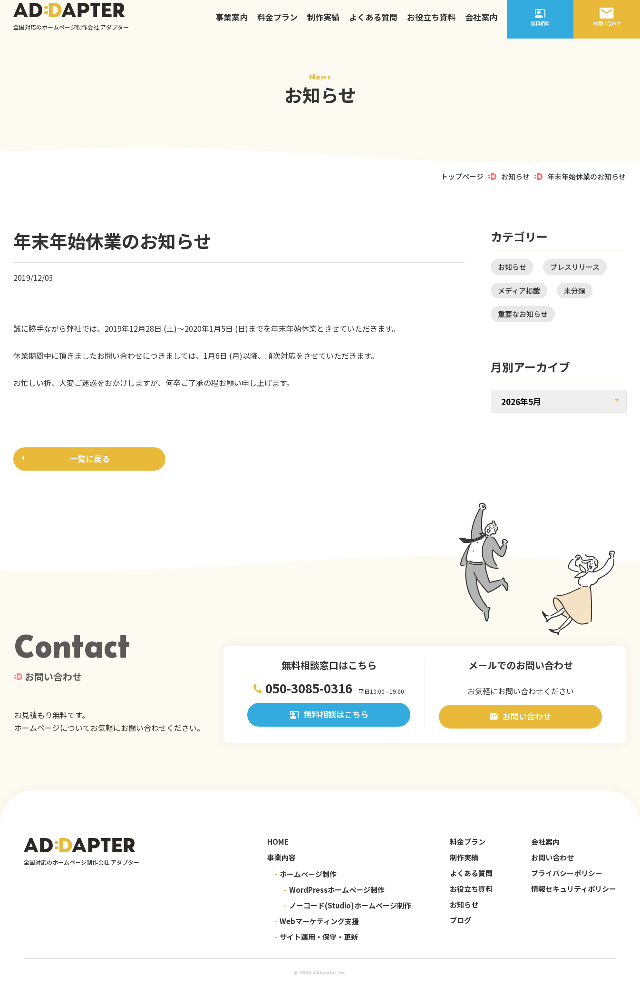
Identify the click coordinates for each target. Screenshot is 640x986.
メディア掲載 (519, 291)
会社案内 (481, 21)
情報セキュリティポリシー (573, 888)
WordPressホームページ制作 (334, 889)
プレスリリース (575, 267)
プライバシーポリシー (566, 873)
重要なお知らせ (523, 314)
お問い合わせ (520, 716)
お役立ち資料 (431, 21)
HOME (278, 841)
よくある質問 (373, 21)
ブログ (460, 920)
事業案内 (231, 21)
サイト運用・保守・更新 (316, 936)
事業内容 (281, 857)
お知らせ (515, 176)
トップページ (462, 176)
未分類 (574, 291)
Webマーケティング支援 (316, 921)
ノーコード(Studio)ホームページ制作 (347, 905)
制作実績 (323, 21)
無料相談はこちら (329, 716)
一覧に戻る (89, 460)
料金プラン (277, 21)
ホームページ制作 (305, 874)
